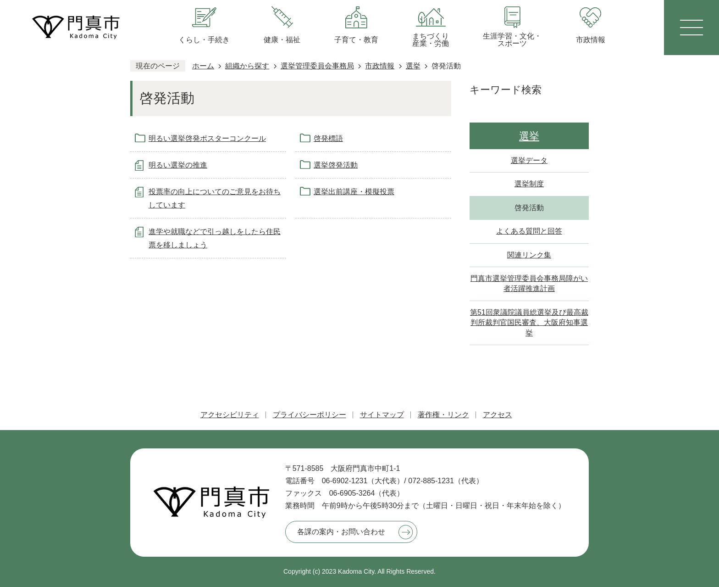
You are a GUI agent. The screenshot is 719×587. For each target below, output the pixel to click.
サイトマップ (382, 415)
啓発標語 (328, 138)
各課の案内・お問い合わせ (341, 532)
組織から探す (247, 66)
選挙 (413, 66)
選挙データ (529, 160)
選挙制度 (529, 184)
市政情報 (379, 66)
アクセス (497, 415)
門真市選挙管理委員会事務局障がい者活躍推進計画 (529, 283)
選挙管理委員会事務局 (317, 66)
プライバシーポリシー (309, 415)
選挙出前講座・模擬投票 (354, 192)
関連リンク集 (529, 255)
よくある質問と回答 (529, 231)
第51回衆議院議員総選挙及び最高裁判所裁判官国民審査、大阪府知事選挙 (529, 322)
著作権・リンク (443, 415)
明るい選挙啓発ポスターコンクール (207, 138)
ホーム (203, 66)
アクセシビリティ (229, 415)
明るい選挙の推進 (178, 165)
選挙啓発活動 (336, 165)
